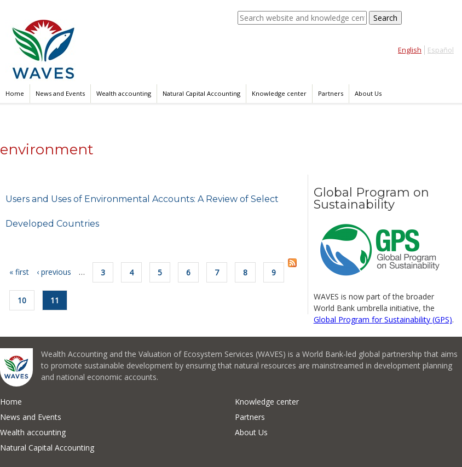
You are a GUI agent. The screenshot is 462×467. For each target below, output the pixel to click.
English (409, 50)
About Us (368, 93)
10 (22, 300)
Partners (330, 93)
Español (441, 50)
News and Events (60, 93)
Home (14, 93)
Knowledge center (279, 93)
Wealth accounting (123, 93)
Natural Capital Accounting (201, 93)
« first (19, 272)
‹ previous (54, 272)
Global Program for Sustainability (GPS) (383, 319)
